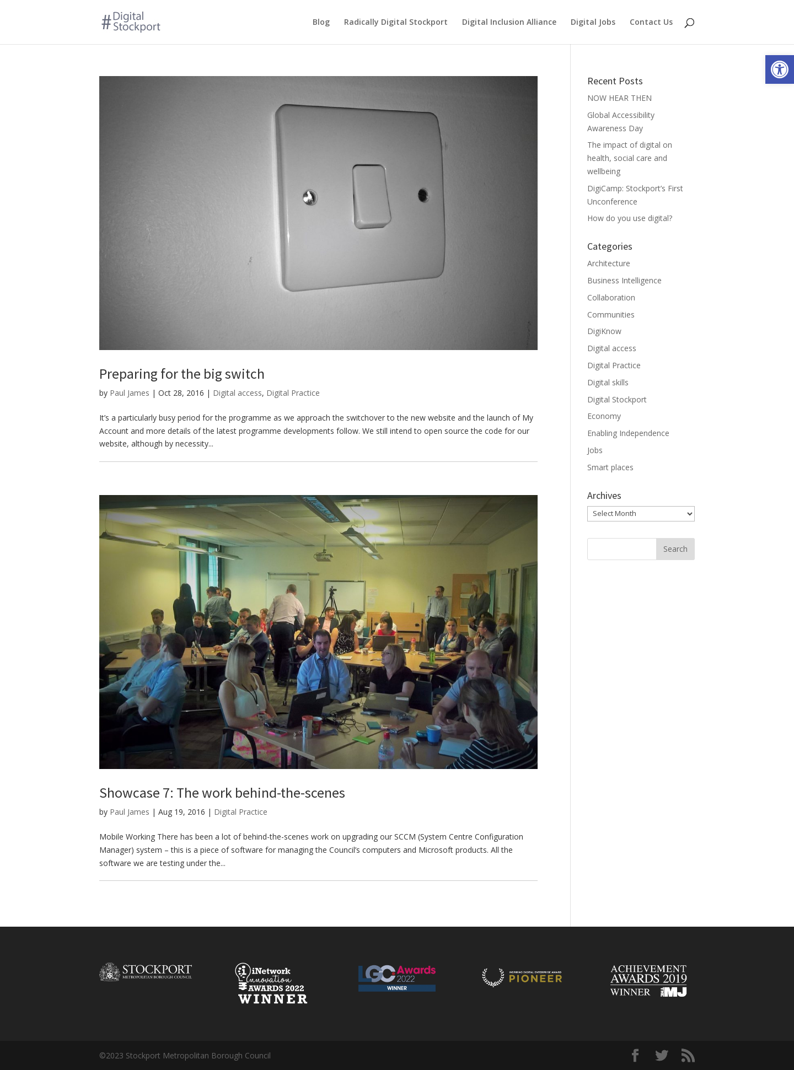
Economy (604, 416)
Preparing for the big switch (182, 373)
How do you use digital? (629, 218)
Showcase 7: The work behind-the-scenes (222, 792)
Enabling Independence (628, 433)
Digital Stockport (617, 399)
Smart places (610, 467)
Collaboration (611, 297)
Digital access (237, 393)
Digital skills (608, 382)
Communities (611, 314)
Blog (321, 22)
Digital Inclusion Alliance (509, 22)
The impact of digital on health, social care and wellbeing (629, 157)
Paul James (129, 393)
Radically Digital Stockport (396, 22)
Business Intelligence (624, 280)
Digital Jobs (593, 22)
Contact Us (651, 22)
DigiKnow (604, 331)
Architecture (608, 263)
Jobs (595, 450)
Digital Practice (293, 393)
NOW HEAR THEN (619, 98)
